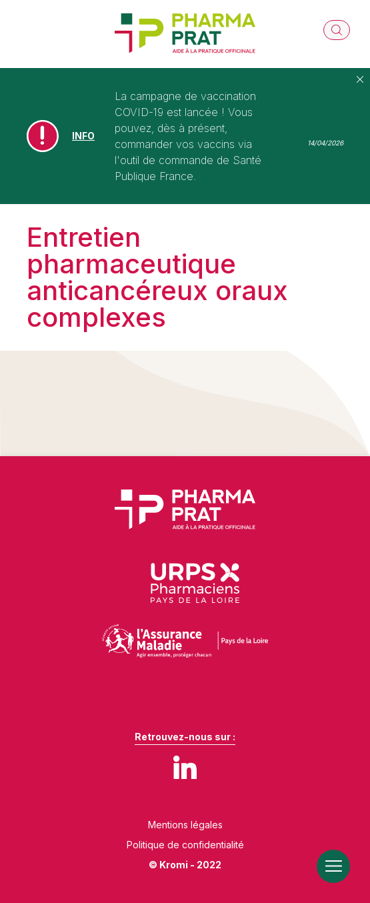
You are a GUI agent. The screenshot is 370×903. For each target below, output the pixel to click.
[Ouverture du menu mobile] (333, 866)
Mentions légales (185, 825)
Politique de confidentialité (185, 845)
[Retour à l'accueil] (185, 34)
